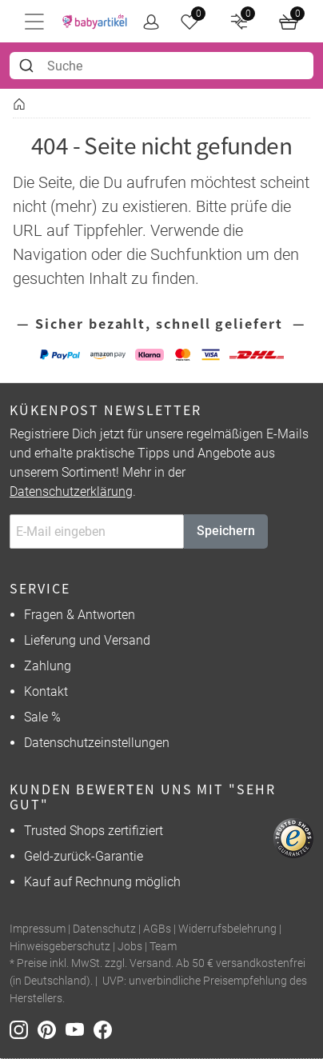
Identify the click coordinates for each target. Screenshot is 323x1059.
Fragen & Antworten (79, 614)
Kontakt (46, 691)
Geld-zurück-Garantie (83, 856)
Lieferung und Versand (87, 640)
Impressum (38, 929)
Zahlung (47, 665)
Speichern (226, 530)
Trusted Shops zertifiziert (93, 830)
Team (163, 946)
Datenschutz (104, 929)
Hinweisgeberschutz (60, 946)
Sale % (42, 717)
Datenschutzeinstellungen (96, 742)
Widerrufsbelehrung (227, 929)
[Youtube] (80, 1029)
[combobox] (161, 65)
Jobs (130, 946)
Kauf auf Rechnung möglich (102, 881)
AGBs (157, 929)
